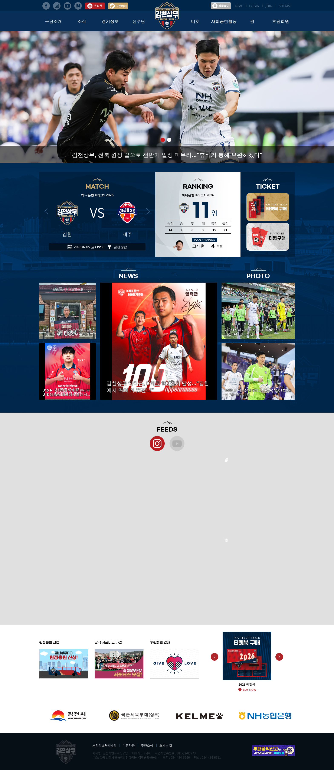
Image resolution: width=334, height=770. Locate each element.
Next (279, 657)
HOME (238, 6)
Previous (214, 657)
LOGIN (254, 6)
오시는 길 (165, 745)
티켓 (195, 21)
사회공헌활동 (224, 21)
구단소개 (53, 21)
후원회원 (280, 21)
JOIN (269, 6)
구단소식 (147, 745)
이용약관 (129, 745)
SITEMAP (285, 6)
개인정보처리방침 (104, 745)
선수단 (138, 21)
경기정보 (110, 21)
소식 (82, 21)
